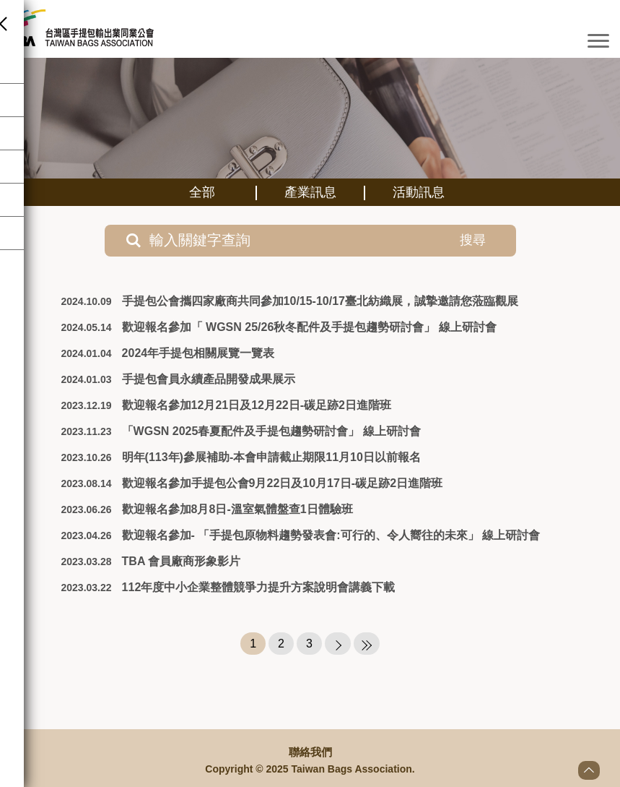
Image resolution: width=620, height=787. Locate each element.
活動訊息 (419, 192)
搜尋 (458, 240)
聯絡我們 (310, 752)
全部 (202, 192)
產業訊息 (310, 192)
